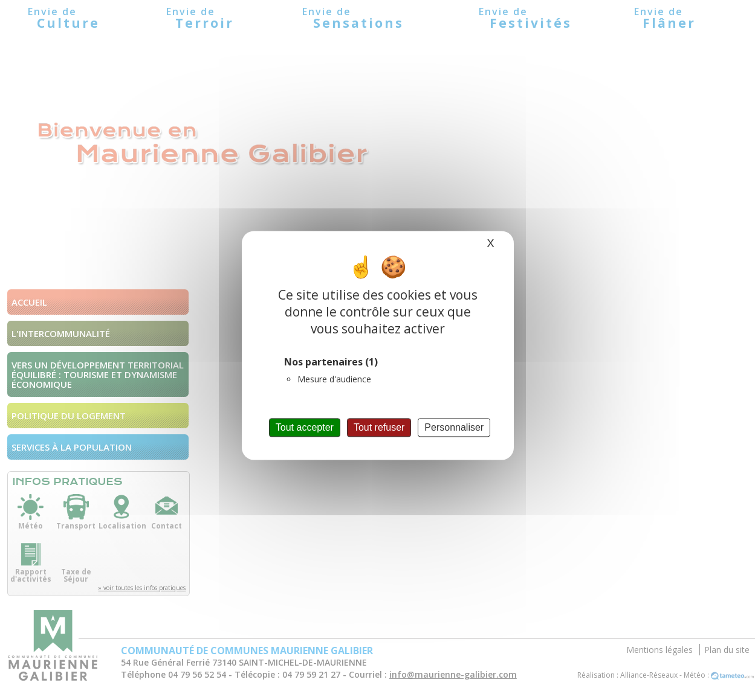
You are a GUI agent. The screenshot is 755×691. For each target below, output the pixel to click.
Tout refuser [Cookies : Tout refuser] (379, 427)
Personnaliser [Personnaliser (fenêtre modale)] (454, 427)
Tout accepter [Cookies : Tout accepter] (305, 427)
